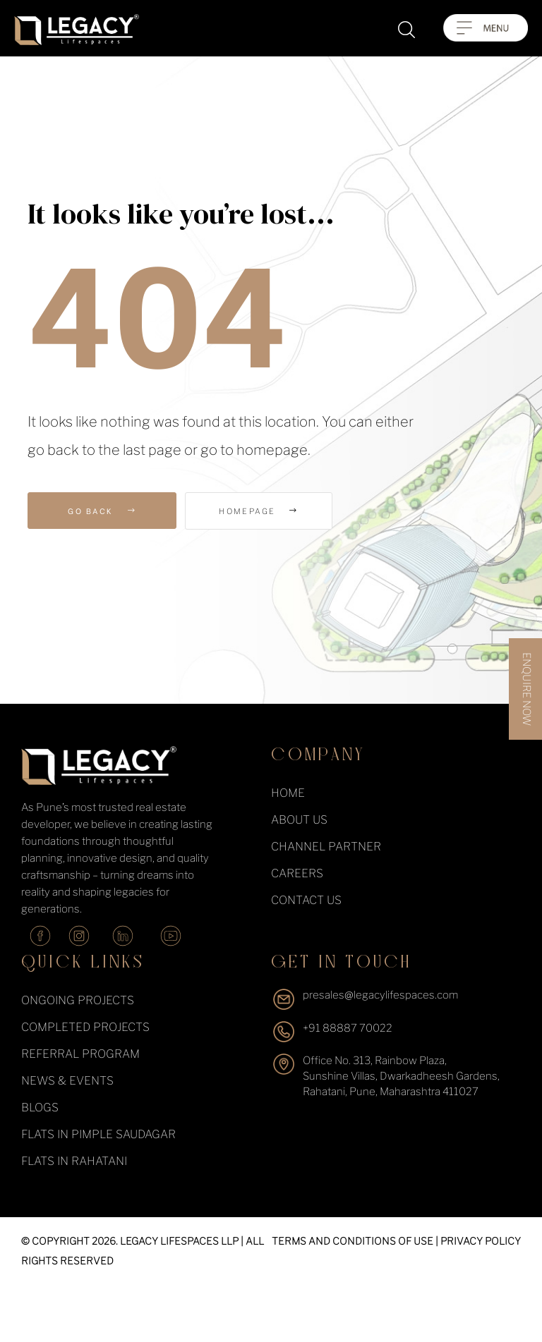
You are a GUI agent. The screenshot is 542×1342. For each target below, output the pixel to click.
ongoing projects (77, 1000)
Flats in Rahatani (74, 1161)
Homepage (264, 511)
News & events (67, 1080)
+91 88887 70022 (347, 1028)
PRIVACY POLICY (480, 1241)
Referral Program (80, 1054)
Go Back (102, 510)
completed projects (85, 1027)
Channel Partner (326, 846)
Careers (297, 873)
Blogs (40, 1107)
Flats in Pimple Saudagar (98, 1134)
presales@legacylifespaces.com (380, 995)
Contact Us (306, 900)
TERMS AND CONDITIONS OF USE (352, 1241)
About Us (299, 819)
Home (288, 793)
